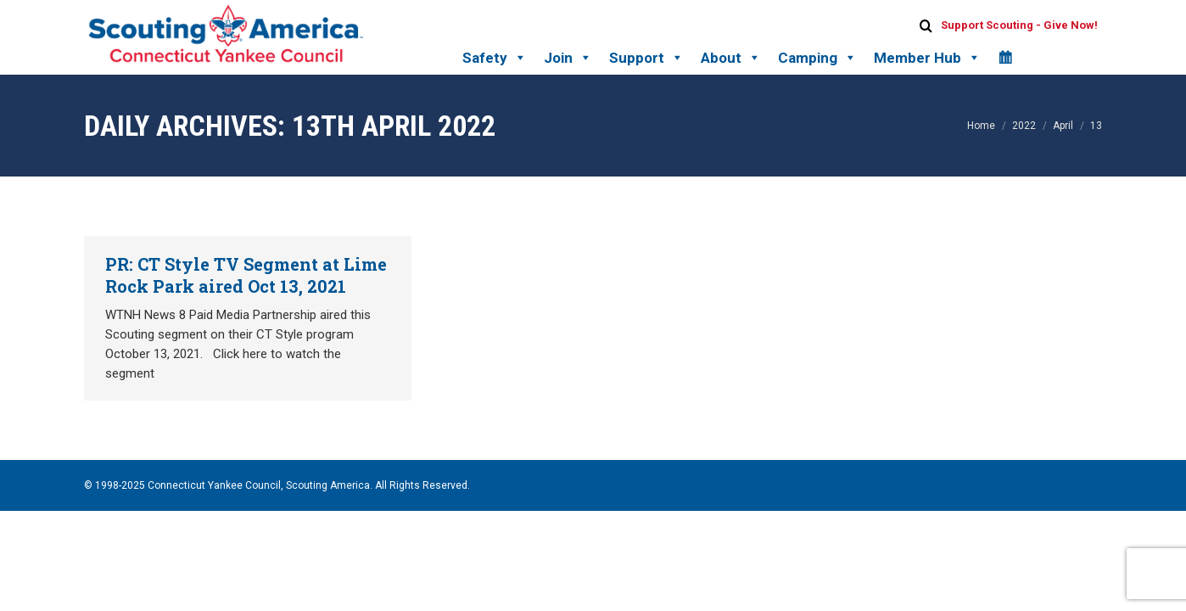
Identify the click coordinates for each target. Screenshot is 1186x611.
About (731, 58)
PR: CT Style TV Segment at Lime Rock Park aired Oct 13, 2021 (246, 275)
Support (646, 58)
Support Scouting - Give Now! (1019, 25)
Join (568, 58)
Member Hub (927, 58)
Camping (817, 58)
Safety (494, 58)
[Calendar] (1005, 58)
